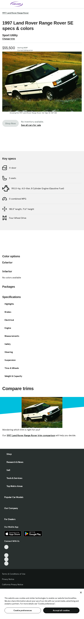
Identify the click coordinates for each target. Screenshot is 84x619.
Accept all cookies (61, 610)
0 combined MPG (17, 198)
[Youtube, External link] (6, 555)
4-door (12, 167)
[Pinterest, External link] (6, 563)
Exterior (7, 262)
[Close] (81, 592)
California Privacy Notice (12, 584)
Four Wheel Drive (17, 217)
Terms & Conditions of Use (13, 574)
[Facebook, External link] (6, 551)
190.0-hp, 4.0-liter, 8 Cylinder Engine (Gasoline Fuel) (37, 188)
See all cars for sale (31, 125)
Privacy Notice (8, 579)
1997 (15, 13)
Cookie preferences (23, 610)
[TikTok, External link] (6, 547)
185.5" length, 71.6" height (21, 209)
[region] (42, 603)
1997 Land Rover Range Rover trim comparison (31, 435)
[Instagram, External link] (6, 559)
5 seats (12, 178)
